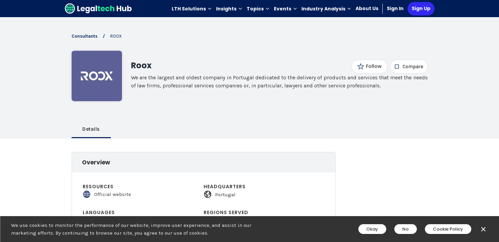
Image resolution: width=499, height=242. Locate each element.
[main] (249, 121)
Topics (258, 8)
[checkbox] (408, 67)
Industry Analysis (326, 8)
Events (285, 8)
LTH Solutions (192, 8)
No (405, 229)
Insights (229, 8)
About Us (367, 8)
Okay (372, 229)
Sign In (395, 8)
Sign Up (421, 8)
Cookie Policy (448, 229)
